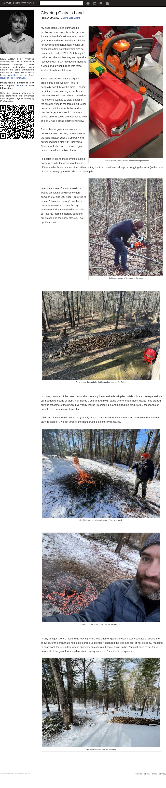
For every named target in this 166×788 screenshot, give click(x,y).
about (147, 773)
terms (154, 773)
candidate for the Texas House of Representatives (17, 76)
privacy (162, 773)
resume (138, 773)
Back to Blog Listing (70, 18)
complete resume (14, 85)
